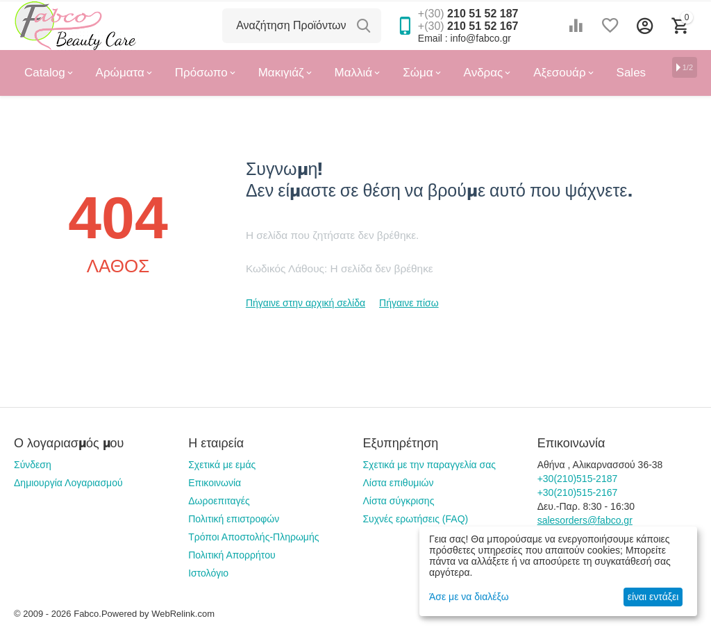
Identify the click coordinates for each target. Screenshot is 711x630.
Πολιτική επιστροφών (233, 518)
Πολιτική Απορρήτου (231, 555)
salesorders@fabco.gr (585, 520)
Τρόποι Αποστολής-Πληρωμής (253, 536)
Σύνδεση (32, 464)
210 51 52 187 (468, 13)
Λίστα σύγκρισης (398, 500)
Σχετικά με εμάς (222, 464)
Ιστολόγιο (208, 573)
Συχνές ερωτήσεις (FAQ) (415, 518)
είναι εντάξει (653, 596)
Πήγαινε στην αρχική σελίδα (305, 302)
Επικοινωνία (214, 482)
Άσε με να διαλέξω (469, 596)
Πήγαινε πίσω (409, 302)
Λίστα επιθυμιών (397, 482)
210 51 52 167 (468, 26)
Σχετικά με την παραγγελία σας (429, 464)
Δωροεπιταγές (218, 500)
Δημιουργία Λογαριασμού (68, 482)
